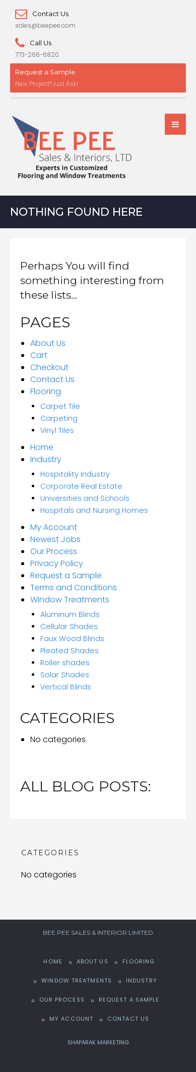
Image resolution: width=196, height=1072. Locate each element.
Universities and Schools (84, 498)
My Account (53, 527)
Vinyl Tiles (57, 430)
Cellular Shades (69, 626)
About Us (48, 343)
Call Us (33, 43)
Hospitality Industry (75, 474)
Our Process (53, 551)
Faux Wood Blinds (72, 639)
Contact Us (42, 14)
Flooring (45, 391)
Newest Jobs (55, 539)
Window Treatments (69, 599)
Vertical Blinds (65, 687)
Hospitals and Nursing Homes (94, 510)
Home (41, 447)
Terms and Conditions (73, 587)
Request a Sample (45, 72)
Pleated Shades (69, 651)
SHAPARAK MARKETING (98, 1042)
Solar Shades (64, 675)
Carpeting (59, 418)
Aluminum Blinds (70, 614)
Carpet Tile (60, 406)
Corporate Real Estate (81, 486)
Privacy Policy (56, 563)
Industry (45, 459)
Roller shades (65, 663)
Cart (38, 355)
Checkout (49, 367)
